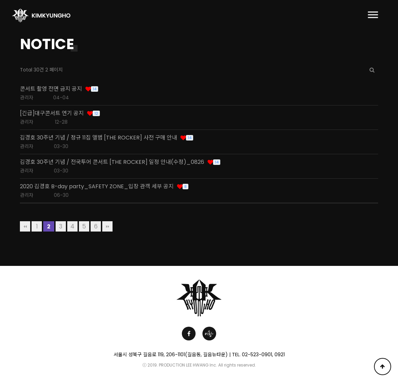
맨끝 (107, 226)
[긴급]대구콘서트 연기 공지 (52, 113)
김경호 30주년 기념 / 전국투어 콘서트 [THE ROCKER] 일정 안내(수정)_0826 (112, 162)
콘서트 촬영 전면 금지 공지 (51, 89)
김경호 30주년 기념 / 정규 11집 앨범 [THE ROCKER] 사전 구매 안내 (98, 138)
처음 (25, 226)
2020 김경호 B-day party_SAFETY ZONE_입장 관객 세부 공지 (97, 186)
